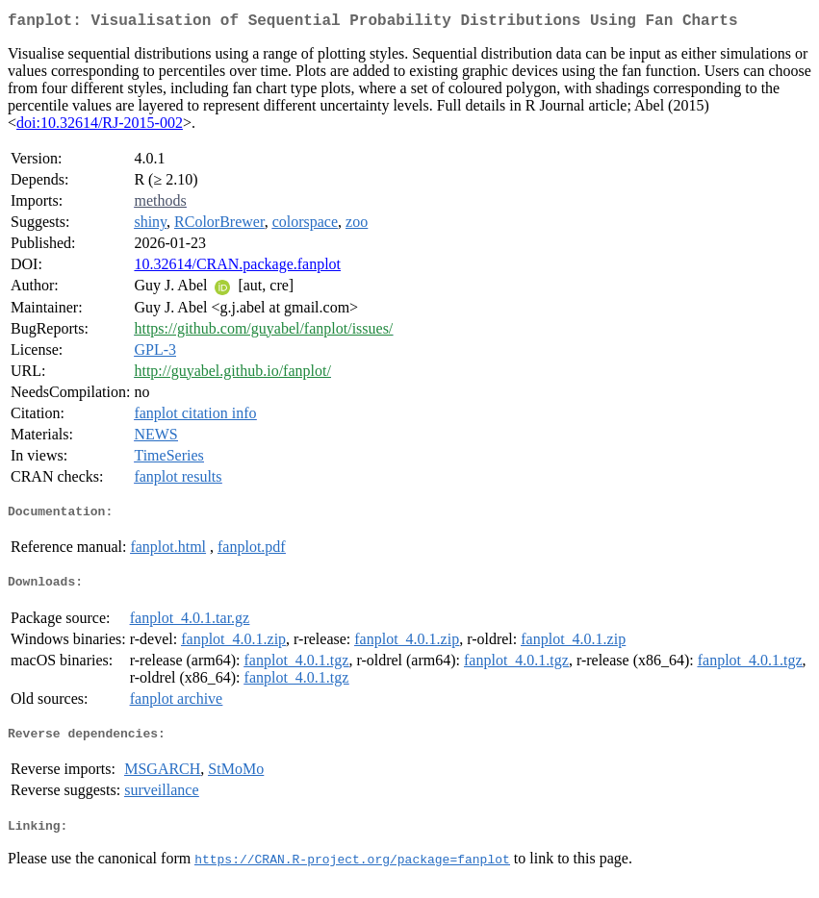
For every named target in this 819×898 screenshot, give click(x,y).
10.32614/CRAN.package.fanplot (237, 268)
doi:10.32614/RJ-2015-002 (99, 126)
